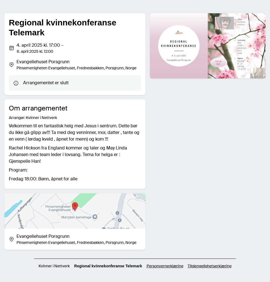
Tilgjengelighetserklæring (209, 265)
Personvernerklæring (165, 265)
